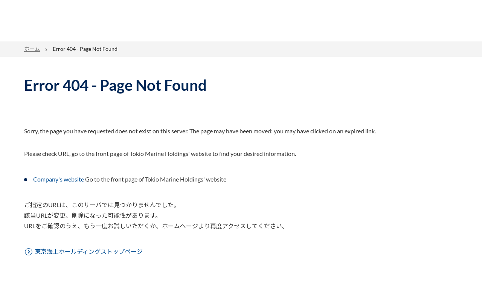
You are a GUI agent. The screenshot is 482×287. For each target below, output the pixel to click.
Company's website (58, 179)
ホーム (32, 49)
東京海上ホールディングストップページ (89, 251)
